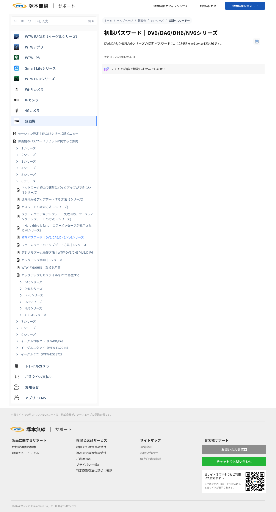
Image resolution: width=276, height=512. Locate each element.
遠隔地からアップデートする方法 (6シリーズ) (52, 199)
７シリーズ (28, 321)
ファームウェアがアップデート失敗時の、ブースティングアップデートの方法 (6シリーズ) (58, 216)
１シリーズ (28, 148)
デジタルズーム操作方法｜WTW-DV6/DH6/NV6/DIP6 (57, 252)
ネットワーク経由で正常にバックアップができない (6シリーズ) (56, 189)
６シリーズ (28, 181)
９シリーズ (28, 334)
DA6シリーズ (33, 282)
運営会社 (146, 447)
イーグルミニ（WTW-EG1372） (42, 354)
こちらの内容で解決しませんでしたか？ (135, 69)
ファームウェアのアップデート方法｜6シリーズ (54, 245)
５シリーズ (28, 174)
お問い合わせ (207, 6)
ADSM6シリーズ (35, 315)
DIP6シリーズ (34, 295)
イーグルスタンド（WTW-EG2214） (45, 348)
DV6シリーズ (33, 302)
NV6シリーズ (33, 308)
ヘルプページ (125, 20)
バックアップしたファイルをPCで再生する (51, 275)
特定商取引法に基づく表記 (94, 470)
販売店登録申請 (150, 459)
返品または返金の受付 (91, 453)
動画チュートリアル (25, 453)
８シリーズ (28, 328)
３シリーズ (28, 161)
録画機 (142, 20)
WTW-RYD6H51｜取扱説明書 (41, 267)
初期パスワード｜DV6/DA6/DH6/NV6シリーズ (53, 237)
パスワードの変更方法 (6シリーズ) (45, 207)
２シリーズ (28, 154)
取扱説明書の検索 (24, 447)
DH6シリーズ (33, 288)
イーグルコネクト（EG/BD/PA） (43, 341)
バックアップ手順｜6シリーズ (42, 260)
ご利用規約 (83, 459)
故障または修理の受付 (91, 447)
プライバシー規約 (88, 464)
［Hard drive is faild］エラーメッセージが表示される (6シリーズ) (56, 227)
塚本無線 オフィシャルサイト (172, 6)
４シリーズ (28, 168)
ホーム (108, 20)
